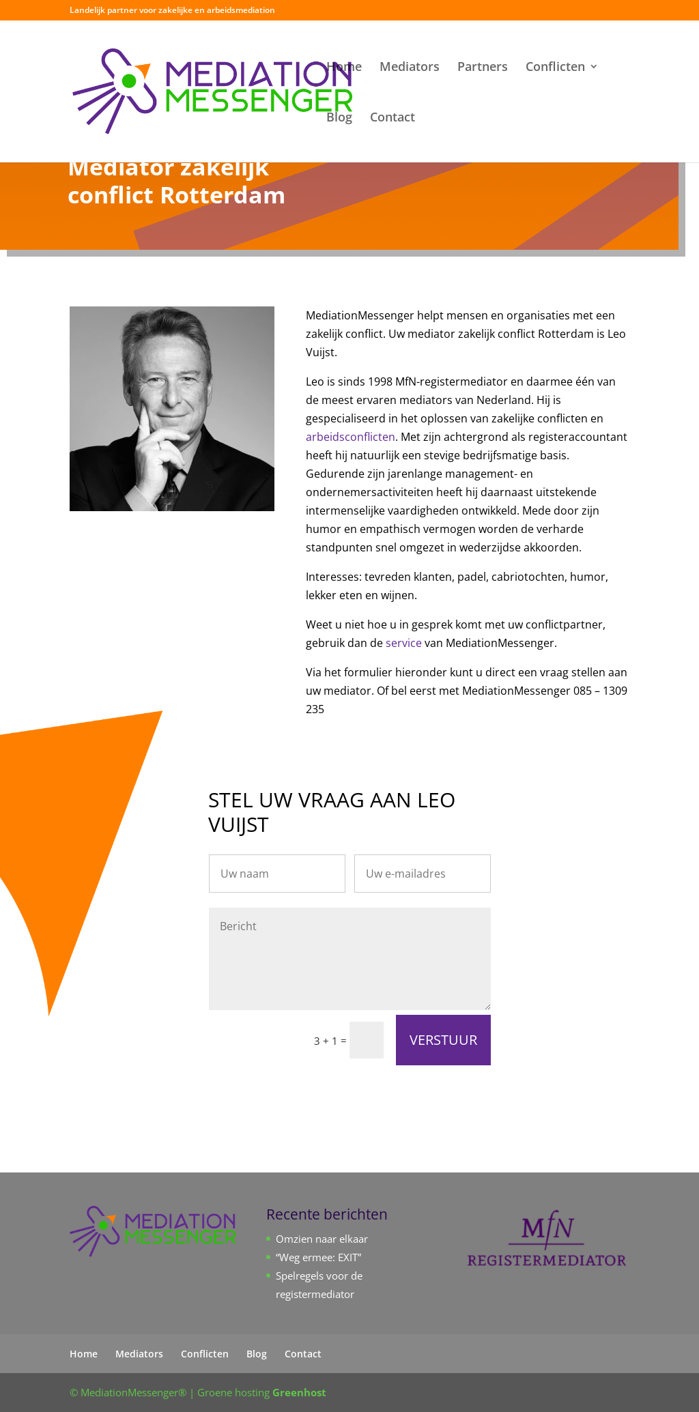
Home (344, 67)
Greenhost (299, 1392)
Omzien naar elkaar (322, 1238)
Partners (482, 67)
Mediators (410, 67)
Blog (339, 118)
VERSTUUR (443, 1040)
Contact (392, 118)
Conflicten (555, 67)
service (404, 642)
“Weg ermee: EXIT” (318, 1257)
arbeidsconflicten (350, 436)
